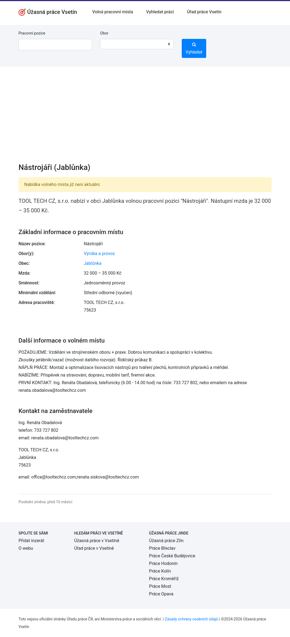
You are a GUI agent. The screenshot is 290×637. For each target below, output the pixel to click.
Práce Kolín (160, 571)
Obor (104, 33)
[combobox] (137, 44)
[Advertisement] (145, 118)
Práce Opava (161, 593)
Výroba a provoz (99, 253)
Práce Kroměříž (164, 578)
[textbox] (111, 44)
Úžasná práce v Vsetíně (96, 540)
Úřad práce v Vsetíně (94, 548)
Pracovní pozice (31, 33)
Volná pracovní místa (112, 11)
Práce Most (160, 586)
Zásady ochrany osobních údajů (191, 619)
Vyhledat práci (160, 11)
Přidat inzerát (31, 540)
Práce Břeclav (162, 548)
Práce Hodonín (163, 563)
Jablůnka (92, 263)
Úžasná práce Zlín (166, 540)
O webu (25, 548)
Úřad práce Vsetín (204, 11)
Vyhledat (194, 48)
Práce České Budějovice (172, 555)
